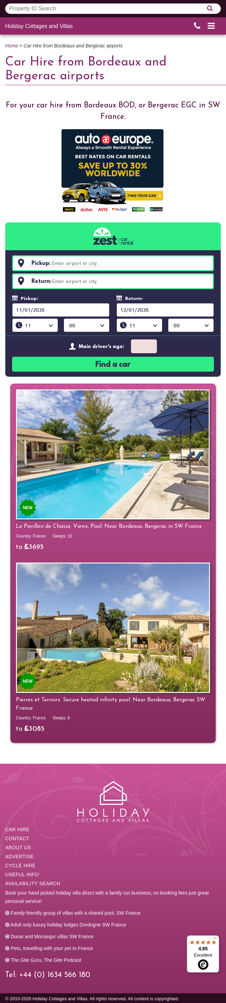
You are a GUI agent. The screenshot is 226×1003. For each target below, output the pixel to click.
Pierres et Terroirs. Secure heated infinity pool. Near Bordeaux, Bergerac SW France (110, 704)
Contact (17, 838)
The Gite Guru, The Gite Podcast (43, 960)
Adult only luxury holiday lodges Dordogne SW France (65, 924)
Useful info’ (22, 874)
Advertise (19, 856)
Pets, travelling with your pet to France (49, 948)
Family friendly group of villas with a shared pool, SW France (73, 913)
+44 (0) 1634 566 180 (54, 975)
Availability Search (32, 883)
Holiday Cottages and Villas (39, 26)
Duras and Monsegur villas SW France (49, 936)
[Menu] (215, 939)
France (39, 536)
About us (18, 847)
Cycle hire (20, 865)
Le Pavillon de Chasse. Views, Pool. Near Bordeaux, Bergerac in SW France (109, 526)
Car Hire (17, 829)
